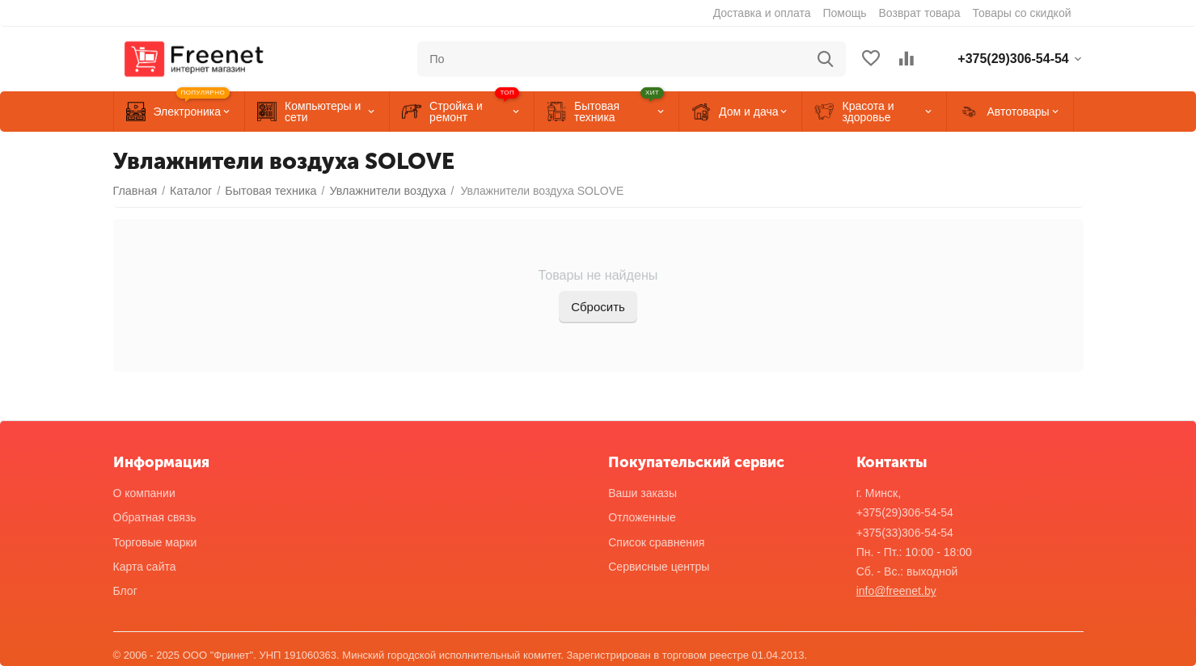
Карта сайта (144, 566)
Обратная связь (155, 517)
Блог (125, 590)
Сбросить (598, 307)
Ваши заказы (642, 493)
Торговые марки (155, 542)
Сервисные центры (658, 566)
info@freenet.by (896, 590)
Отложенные (641, 517)
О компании (144, 493)
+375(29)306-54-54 (904, 512)
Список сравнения (656, 542)
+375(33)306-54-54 (904, 532)
